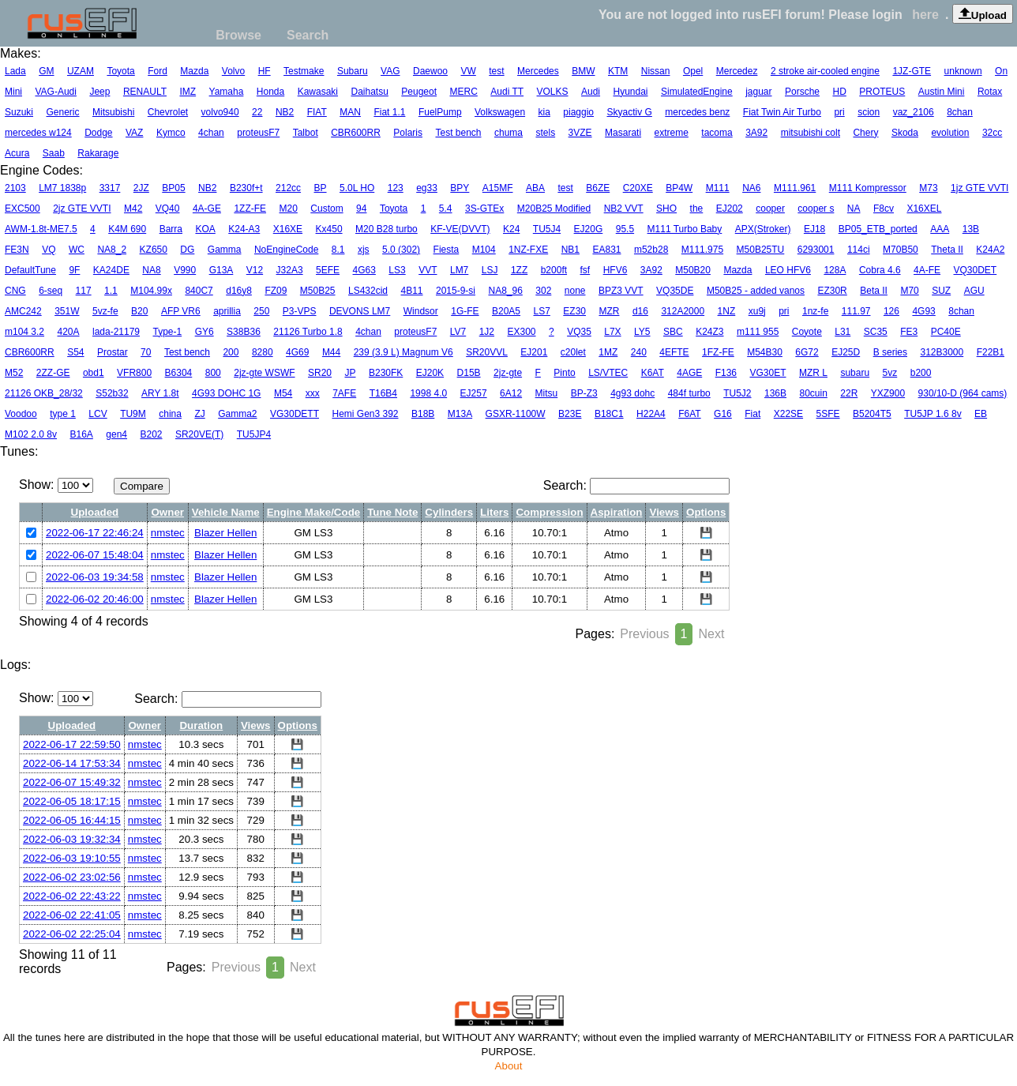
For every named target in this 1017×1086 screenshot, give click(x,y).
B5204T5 (872, 413)
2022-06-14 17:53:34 (72, 763)
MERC (463, 91)
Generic (62, 112)
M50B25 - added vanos (756, 290)
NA (854, 208)
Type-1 (167, 331)
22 (257, 112)
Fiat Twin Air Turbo (782, 112)
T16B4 (383, 393)
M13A (460, 413)
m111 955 (758, 331)
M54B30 (764, 352)
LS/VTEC (608, 372)
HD (839, 91)
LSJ (490, 270)
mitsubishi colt (810, 132)
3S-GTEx (484, 208)
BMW (583, 71)
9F (74, 270)
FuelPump (440, 112)
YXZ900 (888, 393)
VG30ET (767, 372)
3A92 (756, 132)
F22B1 (990, 352)
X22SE (788, 413)
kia (544, 112)
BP (320, 188)
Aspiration (617, 512)
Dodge (98, 132)
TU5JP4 (254, 434)
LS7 (542, 311)
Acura (17, 153)
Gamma (225, 249)
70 (146, 352)
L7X (612, 331)
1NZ (727, 311)
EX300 (522, 331)
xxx (313, 393)
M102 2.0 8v (31, 434)
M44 (331, 352)
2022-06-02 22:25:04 (72, 934)
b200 (921, 372)
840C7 (198, 290)
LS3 (396, 270)
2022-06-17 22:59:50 (72, 744)
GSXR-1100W (516, 413)
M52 (14, 372)
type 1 (63, 413)
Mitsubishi (113, 112)
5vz (890, 372)
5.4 (445, 208)
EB (980, 413)
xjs (364, 249)
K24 (511, 229)
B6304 (179, 372)
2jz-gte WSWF (264, 372)
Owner (168, 512)
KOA (205, 229)
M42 (133, 208)
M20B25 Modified (554, 208)
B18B (422, 413)
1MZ (608, 352)
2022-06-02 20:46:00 (95, 599)
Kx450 (329, 229)
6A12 (511, 393)
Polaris (407, 132)
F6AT (689, 413)
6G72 (806, 352)
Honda (270, 91)
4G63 (364, 270)
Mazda (194, 71)
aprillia (227, 311)
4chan (211, 132)
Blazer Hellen (225, 533)
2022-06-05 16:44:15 (72, 820)
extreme (672, 132)
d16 (640, 311)
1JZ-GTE (911, 71)
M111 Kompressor (867, 188)
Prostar (112, 352)
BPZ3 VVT (621, 290)
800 (213, 372)
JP (349, 372)
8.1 (338, 249)
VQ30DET (975, 270)
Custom (326, 208)
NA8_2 (111, 249)
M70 (909, 290)
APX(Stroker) (763, 229)
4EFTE (674, 352)
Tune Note (392, 512)
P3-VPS (300, 311)
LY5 (642, 331)
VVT (427, 270)
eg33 (426, 188)
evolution (950, 132)
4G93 (923, 311)
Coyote (807, 331)
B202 (151, 434)
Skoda (904, 132)
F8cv (883, 208)
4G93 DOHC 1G (226, 393)
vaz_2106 (913, 112)
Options (706, 512)
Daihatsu (369, 91)
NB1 (570, 249)
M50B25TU (761, 249)
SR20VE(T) (199, 434)
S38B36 (244, 331)
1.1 (111, 290)
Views (664, 512)
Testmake (303, 71)
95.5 (625, 229)
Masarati (623, 132)
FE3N (17, 249)
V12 (254, 270)
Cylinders (449, 512)
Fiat (752, 413)
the (697, 208)
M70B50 (900, 249)
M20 (289, 208)
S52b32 (112, 393)
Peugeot (419, 91)
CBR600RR (356, 132)
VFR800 (134, 372)
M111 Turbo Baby (684, 229)
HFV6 (615, 270)
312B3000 (941, 352)
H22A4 (651, 413)
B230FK (386, 372)
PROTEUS (882, 91)
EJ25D (845, 352)
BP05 (173, 188)
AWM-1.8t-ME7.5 (41, 229)
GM (46, 71)
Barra (170, 229)
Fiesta (446, 249)
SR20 (320, 372)
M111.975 (702, 249)
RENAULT (145, 91)
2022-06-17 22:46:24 (95, 533)
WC (76, 249)
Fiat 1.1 (389, 112)
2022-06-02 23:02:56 (72, 877)
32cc (992, 132)
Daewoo (430, 71)
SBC (673, 331)
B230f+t (246, 188)
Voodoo (21, 413)
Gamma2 (237, 413)
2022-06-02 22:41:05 (72, 915)
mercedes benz (697, 112)
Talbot (305, 132)
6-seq (50, 290)
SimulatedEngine (697, 91)
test (496, 71)
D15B (469, 372)
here (925, 14)
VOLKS (553, 91)
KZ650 (153, 249)
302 (543, 290)
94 (361, 208)
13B (971, 229)
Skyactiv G (628, 112)
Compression (549, 512)
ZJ (199, 413)
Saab (54, 153)
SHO (666, 208)
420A (69, 331)
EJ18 (814, 229)
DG (187, 249)
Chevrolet (168, 112)
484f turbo (689, 393)
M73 (928, 188)
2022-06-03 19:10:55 (72, 858)
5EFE (328, 270)
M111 (718, 188)
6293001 (816, 249)
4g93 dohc (632, 393)
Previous (644, 634)
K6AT (652, 372)
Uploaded (95, 512)
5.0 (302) (401, 249)
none (575, 290)
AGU (974, 290)
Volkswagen (500, 112)
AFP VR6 (181, 311)
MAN (350, 112)
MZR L (813, 372)
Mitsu (546, 393)
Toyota (120, 71)
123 (395, 188)
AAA (939, 229)
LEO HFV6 (788, 270)
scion (869, 112)
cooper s (815, 208)
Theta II (947, 249)
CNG (15, 290)
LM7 (459, 270)
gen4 (116, 434)
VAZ (134, 132)
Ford (157, 71)
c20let (573, 352)
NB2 (285, 112)
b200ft (554, 270)
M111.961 (795, 188)
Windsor (420, 311)
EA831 (606, 249)
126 (891, 311)
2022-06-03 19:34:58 (95, 577)
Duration (201, 725)
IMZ (187, 91)
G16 (723, 413)
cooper (770, 208)
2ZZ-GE (53, 372)
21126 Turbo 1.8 (307, 331)
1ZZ (519, 270)
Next (711, 634)
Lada (15, 71)
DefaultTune (30, 270)
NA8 (151, 270)
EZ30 (574, 311)
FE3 (909, 331)
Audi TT (507, 91)
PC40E (946, 331)
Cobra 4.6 (880, 270)
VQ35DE (674, 290)
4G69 (297, 352)
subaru (854, 372)
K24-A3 (244, 229)
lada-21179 (116, 331)
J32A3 (289, 270)
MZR (609, 311)
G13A (221, 270)
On (1001, 71)
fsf (585, 270)
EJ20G (588, 229)
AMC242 (23, 311)
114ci (858, 249)
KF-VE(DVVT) (460, 229)
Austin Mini (941, 91)
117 (84, 290)
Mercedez (737, 71)
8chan (960, 112)
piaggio (578, 112)
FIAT (317, 112)
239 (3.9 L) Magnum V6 (403, 352)
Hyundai (631, 91)
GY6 (204, 331)
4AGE (689, 372)
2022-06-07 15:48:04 (95, 555)
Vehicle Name (226, 512)
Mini (13, 91)
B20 (139, 311)
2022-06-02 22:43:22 (72, 896)
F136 (726, 372)
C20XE (638, 188)
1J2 (486, 331)
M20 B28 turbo (386, 229)
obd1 (93, 372)
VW (467, 71)
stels (545, 132)
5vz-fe (105, 311)
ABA (535, 188)
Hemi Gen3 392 (365, 413)
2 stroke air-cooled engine (825, 71)
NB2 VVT (624, 208)
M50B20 (693, 270)
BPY (459, 188)
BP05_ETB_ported (878, 229)
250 (261, 311)
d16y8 (239, 290)
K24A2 (990, 249)
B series (890, 352)
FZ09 (276, 290)
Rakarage (97, 153)
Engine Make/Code (314, 512)
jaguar (758, 91)
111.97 (856, 311)
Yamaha (226, 91)
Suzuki (19, 112)
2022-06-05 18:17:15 (72, 801)
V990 (185, 270)
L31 (842, 331)
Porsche (802, 91)
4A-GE (207, 208)
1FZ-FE (718, 352)
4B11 (412, 290)
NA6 (751, 188)
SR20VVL (487, 352)
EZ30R (831, 290)
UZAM (80, 71)
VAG (390, 71)
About (509, 1066)
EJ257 (473, 393)
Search (307, 35)
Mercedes (538, 71)
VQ (48, 249)
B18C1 (609, 413)
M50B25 (318, 290)
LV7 (458, 331)
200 (230, 352)
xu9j (757, 311)
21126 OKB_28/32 (44, 393)
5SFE (828, 413)
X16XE (287, 229)
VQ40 (168, 208)
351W (66, 311)
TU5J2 (737, 393)
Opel (693, 71)
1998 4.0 (428, 393)
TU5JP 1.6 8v (932, 413)
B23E (569, 413)
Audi (590, 91)
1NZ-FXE (528, 249)
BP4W (679, 188)
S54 (75, 352)
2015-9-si (455, 290)
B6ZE (598, 188)
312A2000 (682, 311)
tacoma (716, 132)
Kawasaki (318, 91)
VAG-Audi (55, 91)
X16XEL (923, 208)
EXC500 (22, 208)
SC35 (876, 331)
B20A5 (506, 311)
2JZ (141, 188)
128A (835, 270)
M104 (484, 249)
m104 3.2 (24, 331)
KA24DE (111, 270)
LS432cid (368, 290)
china (170, 413)
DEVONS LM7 (359, 311)
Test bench (458, 132)
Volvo (233, 71)
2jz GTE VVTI (82, 208)
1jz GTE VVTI (979, 188)
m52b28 (651, 249)
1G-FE (464, 311)
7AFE (344, 393)
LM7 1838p (62, 188)
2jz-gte (507, 372)
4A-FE (927, 270)
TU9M (133, 413)
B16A (81, 434)
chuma (508, 132)
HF (264, 71)
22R (849, 393)
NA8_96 (505, 290)
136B (775, 393)
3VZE (580, 132)
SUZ (941, 290)
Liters (494, 512)
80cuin (813, 393)
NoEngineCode (286, 249)
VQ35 (579, 331)
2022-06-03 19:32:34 (72, 839)
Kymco (171, 132)
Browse (238, 35)
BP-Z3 (584, 393)
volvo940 (220, 112)
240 (639, 352)
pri (839, 112)
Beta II (874, 290)
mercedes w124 (38, 132)
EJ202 (729, 208)
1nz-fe (815, 311)
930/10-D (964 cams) (963, 393)
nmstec (168, 533)
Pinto (564, 372)
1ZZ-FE (250, 208)
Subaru (352, 71)
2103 (15, 188)
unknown (963, 71)
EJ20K (430, 372)
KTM (618, 71)
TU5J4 (547, 229)
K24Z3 (709, 331)
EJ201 (533, 352)
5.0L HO (357, 188)
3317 (110, 188)
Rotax (990, 91)
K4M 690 (127, 229)
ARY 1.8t (160, 393)
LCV (97, 413)
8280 (262, 352)
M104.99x (151, 290)
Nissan (655, 71)
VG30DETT (294, 413)
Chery (865, 132)
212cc (288, 188)
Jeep (99, 91)
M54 (283, 393)
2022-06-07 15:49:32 (72, 782)
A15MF (497, 188)
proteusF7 (258, 132)
